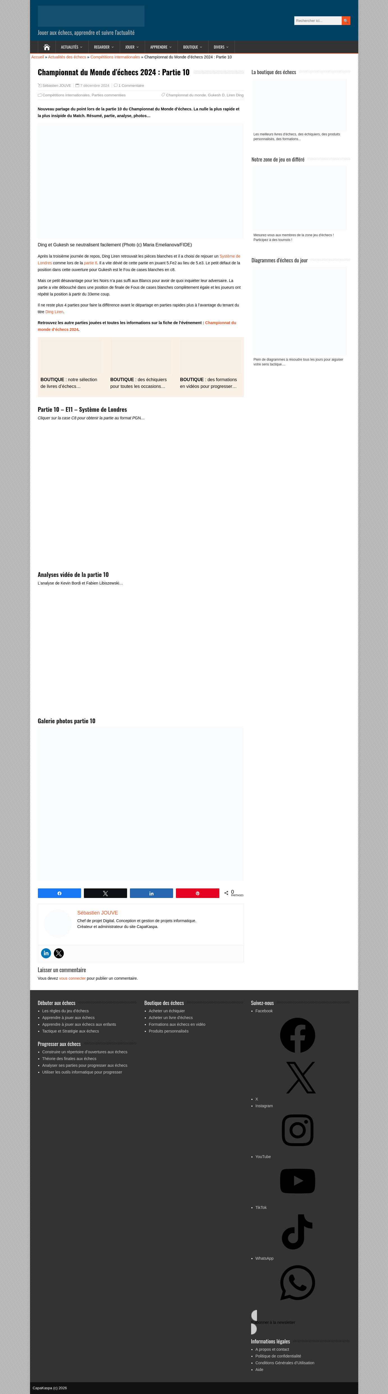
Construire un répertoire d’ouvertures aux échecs (85, 1052)
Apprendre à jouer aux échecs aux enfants (79, 1024)
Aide (259, 1369)
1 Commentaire (131, 85)
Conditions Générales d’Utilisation (285, 1363)
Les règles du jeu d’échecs (65, 1011)
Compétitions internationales (115, 57)
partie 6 (90, 263)
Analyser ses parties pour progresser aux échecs (84, 1065)
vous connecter (72, 978)
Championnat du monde (186, 95)
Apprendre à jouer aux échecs (68, 1017)
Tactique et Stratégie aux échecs (70, 1031)
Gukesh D (216, 95)
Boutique (190, 47)
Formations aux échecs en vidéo (177, 1024)
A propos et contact (272, 1349)
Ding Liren (54, 312)
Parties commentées (109, 95)
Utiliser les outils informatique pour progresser (82, 1072)
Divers (219, 47)
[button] (300, 1322)
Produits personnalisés (169, 1031)
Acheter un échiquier (167, 1011)
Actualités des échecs (67, 57)
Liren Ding (235, 95)
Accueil (37, 57)
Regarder (101, 47)
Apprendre (158, 47)
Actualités (69, 47)
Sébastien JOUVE (57, 86)
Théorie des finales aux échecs (69, 1058)
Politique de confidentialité (278, 1356)
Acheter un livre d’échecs (171, 1017)
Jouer (129, 47)
